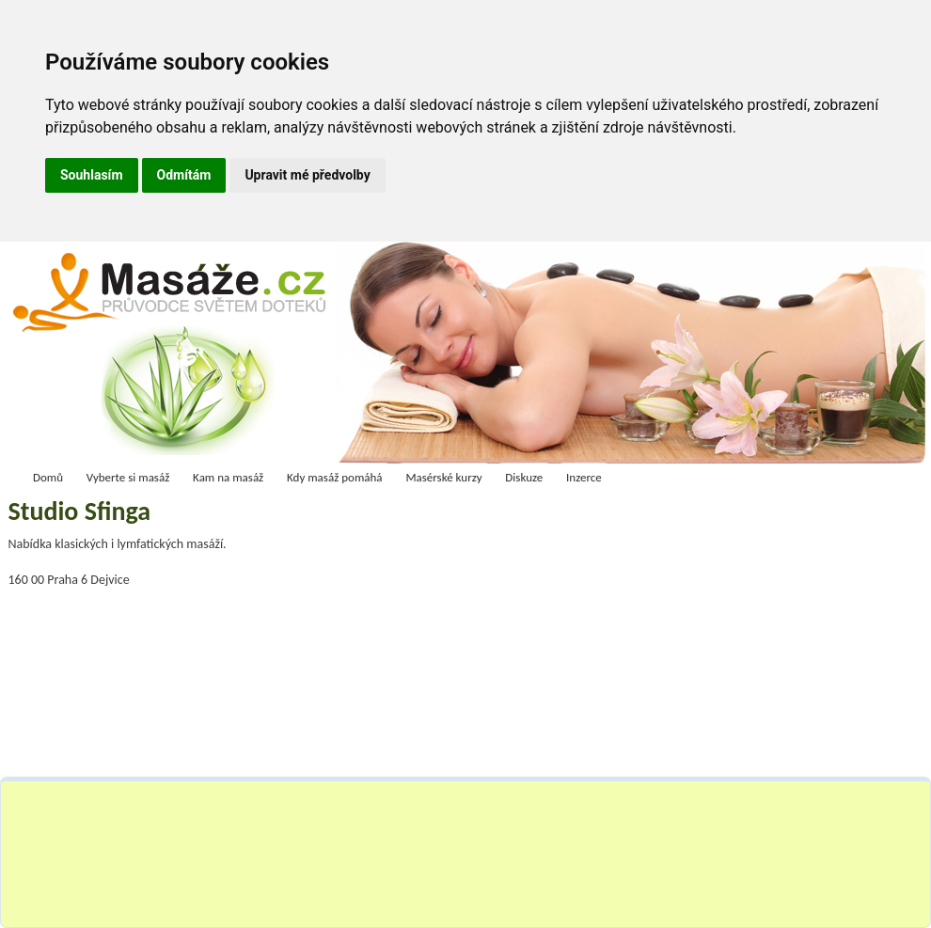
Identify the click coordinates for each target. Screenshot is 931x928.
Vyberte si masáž (128, 477)
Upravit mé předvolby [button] (307, 174)
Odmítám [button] (184, 174)
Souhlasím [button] (91, 174)
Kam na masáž (228, 477)
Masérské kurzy (443, 477)
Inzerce (584, 477)
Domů (48, 477)
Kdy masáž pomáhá (335, 477)
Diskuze (524, 477)
